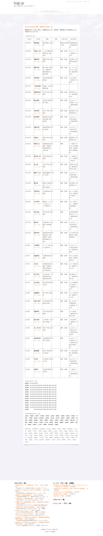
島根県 (30, 422)
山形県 (52, 415)
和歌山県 (72, 420)
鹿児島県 (50, 424)
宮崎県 (45, 424)
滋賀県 (46, 420)
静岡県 (30, 420)
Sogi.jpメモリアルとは (71, 1)
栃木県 (68, 415)
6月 (41, 385)
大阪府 (56, 420)
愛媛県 (61, 422)
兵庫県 (61, 420)
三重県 (41, 420)
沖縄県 (56, 424)
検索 (85, 1)
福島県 (57, 415)
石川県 (57, 418)
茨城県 (62, 415)
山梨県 (68, 418)
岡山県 (35, 422)
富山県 (52, 418)
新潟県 (47, 418)
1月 (31, 383)
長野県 (73, 418)
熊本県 (34, 424)
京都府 (51, 420)
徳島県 (51, 422)
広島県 (41, 422)
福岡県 (72, 422)
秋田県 (47, 415)
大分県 (40, 424)
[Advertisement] (51, 19)
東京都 (35, 418)
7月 (43, 385)
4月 (37, 383)
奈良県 (66, 420)
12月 (55, 385)
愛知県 (35, 420)
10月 (50, 385)
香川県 (56, 422)
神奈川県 (41, 418)
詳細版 (72, 483)
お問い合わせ (80, 1)
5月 (39, 385)
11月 (52, 385)
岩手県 (37, 415)
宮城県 (42, 415)
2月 (33, 383)
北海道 (26, 415)
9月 (47, 385)
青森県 (31, 415)
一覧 (88, 1)
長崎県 (29, 424)
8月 (45, 385)
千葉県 (30, 418)
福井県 (62, 418)
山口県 (46, 422)
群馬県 (73, 415)
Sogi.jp (53, 531)
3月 (35, 383)
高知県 (66, 422)
